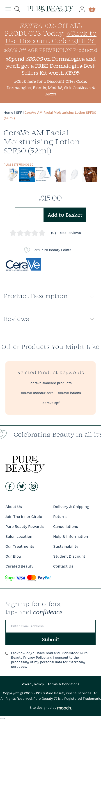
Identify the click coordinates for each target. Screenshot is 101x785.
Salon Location (18, 536)
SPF (19, 112)
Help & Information (70, 536)
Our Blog (13, 556)
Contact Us (63, 566)
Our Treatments (19, 546)
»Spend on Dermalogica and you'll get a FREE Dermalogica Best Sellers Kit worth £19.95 (50, 65)
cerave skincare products (51, 383)
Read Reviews (70, 232)
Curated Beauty (19, 566)
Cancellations (65, 526)
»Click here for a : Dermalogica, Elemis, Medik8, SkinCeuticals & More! (51, 88)
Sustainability (65, 546)
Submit (50, 639)
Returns (60, 516)
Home (8, 112)
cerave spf (51, 402)
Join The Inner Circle (23, 516)
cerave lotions (69, 392)
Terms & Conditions (63, 684)
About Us (13, 506)
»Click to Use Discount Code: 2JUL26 (50, 37)
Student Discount (69, 556)
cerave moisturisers (37, 392)
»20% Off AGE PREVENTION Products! (50, 49)
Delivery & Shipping (71, 506)
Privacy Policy (33, 684)
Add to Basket (65, 214)
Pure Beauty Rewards (24, 526)
